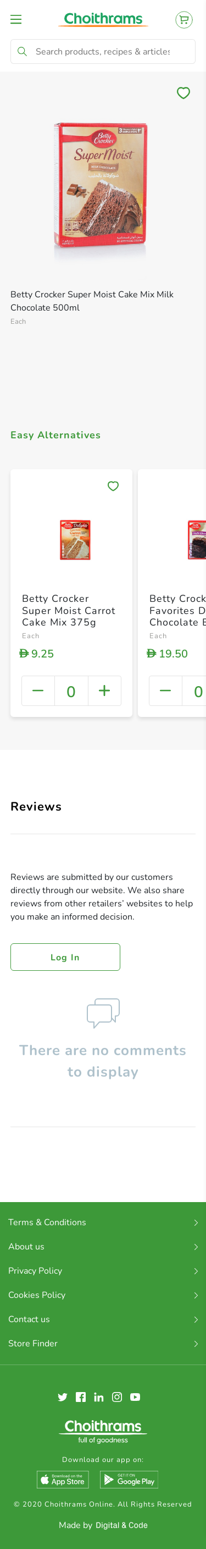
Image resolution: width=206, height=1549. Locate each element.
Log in (65, 958)
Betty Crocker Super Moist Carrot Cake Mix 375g (68, 610)
